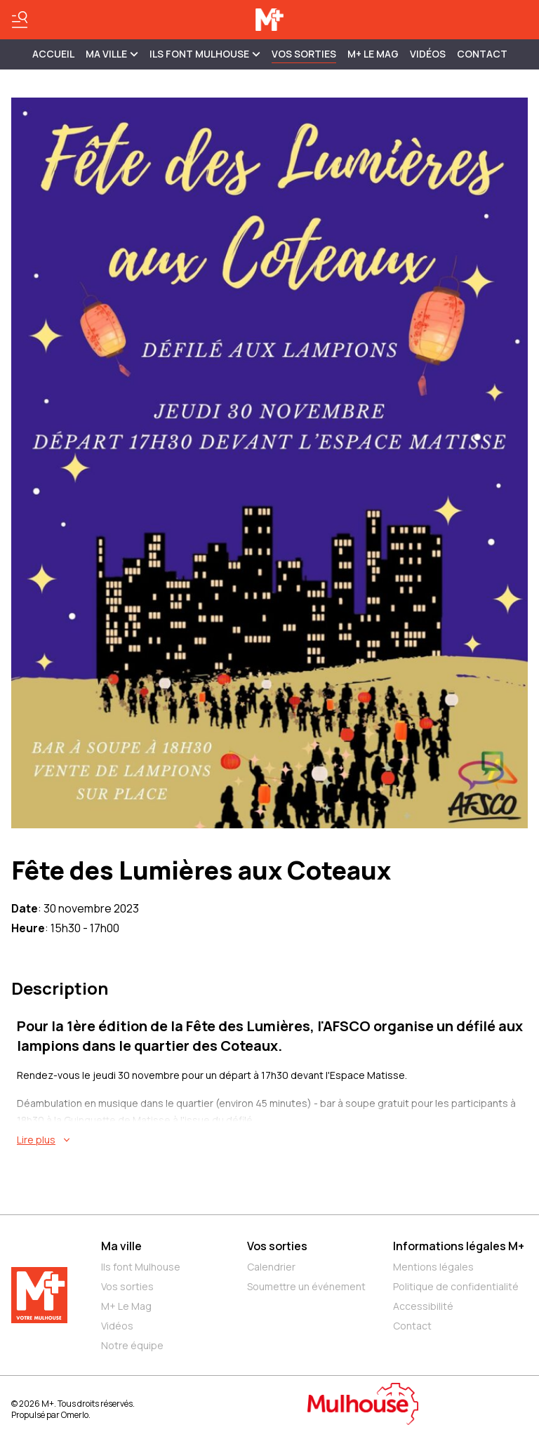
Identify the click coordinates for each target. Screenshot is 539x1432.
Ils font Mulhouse (140, 1266)
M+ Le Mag (373, 53)
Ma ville (121, 1246)
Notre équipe (132, 1345)
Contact (482, 53)
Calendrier (271, 1266)
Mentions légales (433, 1266)
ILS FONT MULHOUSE (204, 53)
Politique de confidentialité (456, 1286)
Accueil (53, 53)
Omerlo (74, 1415)
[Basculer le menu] (19, 19)
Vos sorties (304, 53)
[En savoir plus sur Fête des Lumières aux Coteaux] (272, 1140)
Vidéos (428, 53)
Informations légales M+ (458, 1246)
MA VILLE (112, 53)
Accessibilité (423, 1306)
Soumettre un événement (306, 1286)
